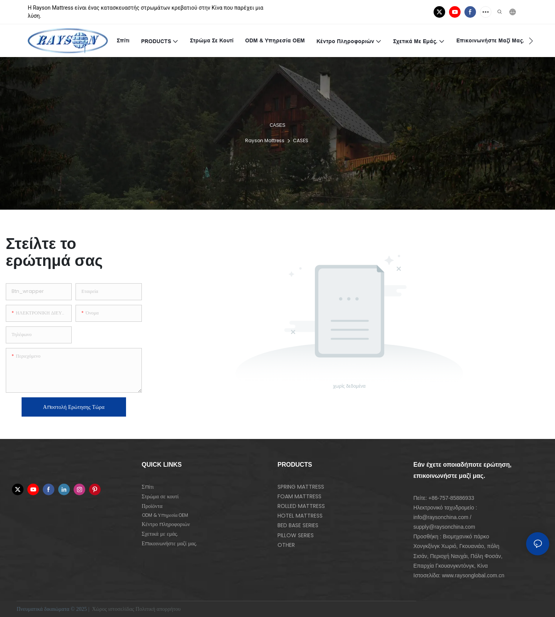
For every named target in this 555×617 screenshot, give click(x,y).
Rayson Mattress (264, 140)
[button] (531, 40)
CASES (300, 140)
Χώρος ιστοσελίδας (113, 609)
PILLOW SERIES (296, 535)
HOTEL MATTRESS (300, 515)
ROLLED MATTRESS (301, 506)
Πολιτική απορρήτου (159, 609)
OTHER (286, 545)
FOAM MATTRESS (299, 496)
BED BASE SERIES (298, 525)
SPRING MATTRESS (301, 487)
